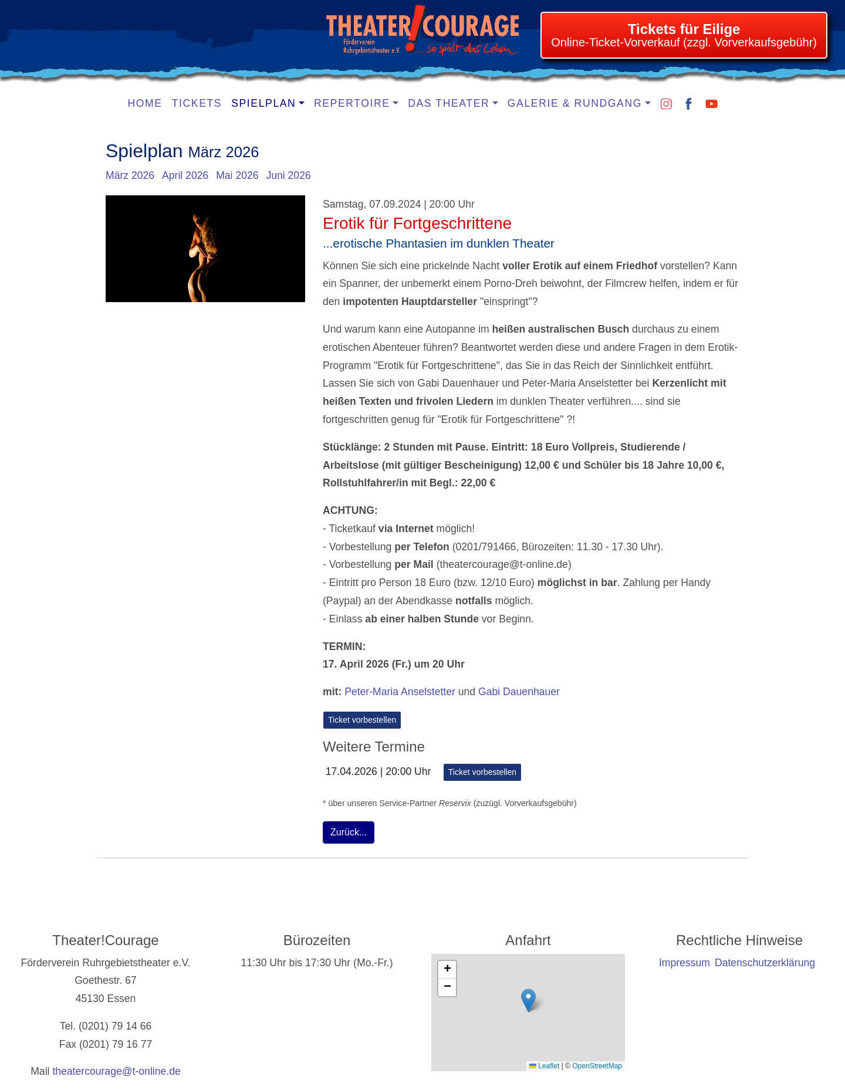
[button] (528, 1001)
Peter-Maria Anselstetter (399, 692)
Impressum (684, 963)
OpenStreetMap (597, 1066)
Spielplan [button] (263, 103)
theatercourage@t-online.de (116, 1071)
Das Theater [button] (448, 103)
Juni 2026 (288, 175)
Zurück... (348, 832)
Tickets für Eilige (684, 29)
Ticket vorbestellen (362, 720)
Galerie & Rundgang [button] (575, 103)
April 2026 (185, 175)
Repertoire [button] (352, 103)
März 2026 (130, 175)
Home (145, 103)
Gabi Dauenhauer (519, 692)
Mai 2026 (237, 175)
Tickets (197, 103)
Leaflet (544, 1066)
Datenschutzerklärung (765, 963)
